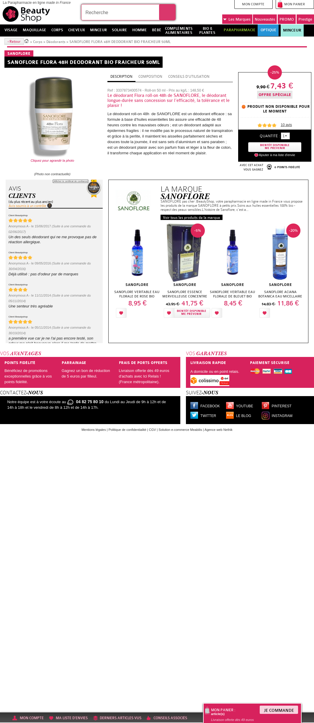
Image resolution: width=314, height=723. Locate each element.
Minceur (292, 30)
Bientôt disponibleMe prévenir (191, 313)
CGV (152, 429)
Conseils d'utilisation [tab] (189, 77)
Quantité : (270, 136)
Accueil (26, 40)
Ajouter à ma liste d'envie (277, 155)
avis (286, 125)
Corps (37, 42)
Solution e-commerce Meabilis (180, 429)
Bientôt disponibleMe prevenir (275, 147)
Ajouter (141, 313)
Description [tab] (121, 77)
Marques (237, 19)
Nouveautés (265, 19)
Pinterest (282, 406)
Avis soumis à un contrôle (27, 206)
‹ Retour (14, 41)
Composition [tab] (150, 77)
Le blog (243, 416)
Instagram (282, 416)
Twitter (208, 416)
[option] (137, 272)
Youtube (244, 406)
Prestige (305, 19)
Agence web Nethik (219, 429)
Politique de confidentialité (127, 429)
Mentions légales (93, 429)
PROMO (286, 19)
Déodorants (56, 42)
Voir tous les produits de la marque (191, 218)
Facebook (210, 406)
